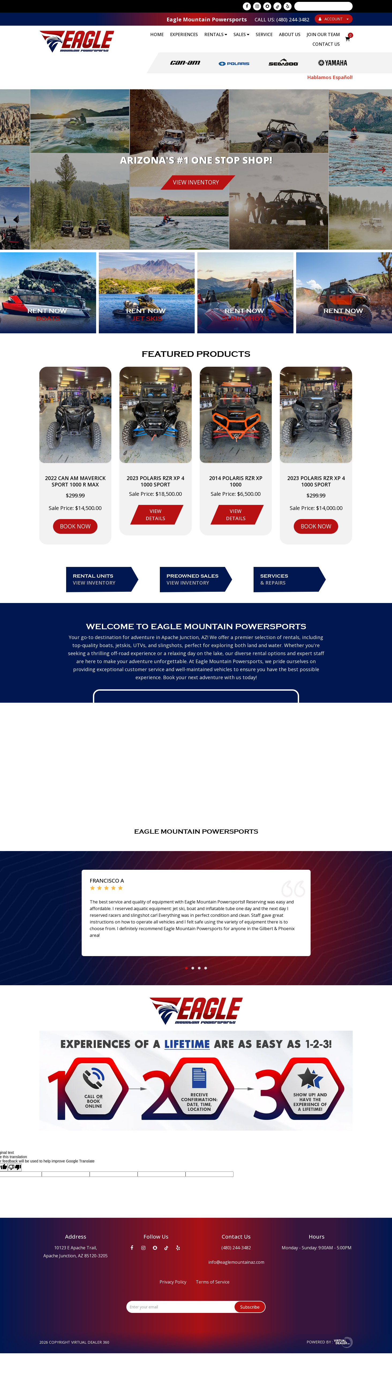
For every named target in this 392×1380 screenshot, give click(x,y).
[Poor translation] (15, 1167)
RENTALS (215, 34)
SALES (241, 34)
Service (264, 34)
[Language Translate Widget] (323, 6)
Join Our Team (323, 34)
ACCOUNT (334, 18)
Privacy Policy (173, 1282)
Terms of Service (212, 1282)
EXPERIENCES (184, 34)
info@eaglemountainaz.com (236, 1262)
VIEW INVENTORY (196, 182)
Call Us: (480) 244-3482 (282, 19)
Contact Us (326, 44)
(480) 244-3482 (236, 1248)
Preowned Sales (197, 579)
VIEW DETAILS (155, 514)
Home (157, 34)
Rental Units (103, 579)
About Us (289, 34)
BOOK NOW (75, 526)
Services (291, 579)
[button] (186, 968)
